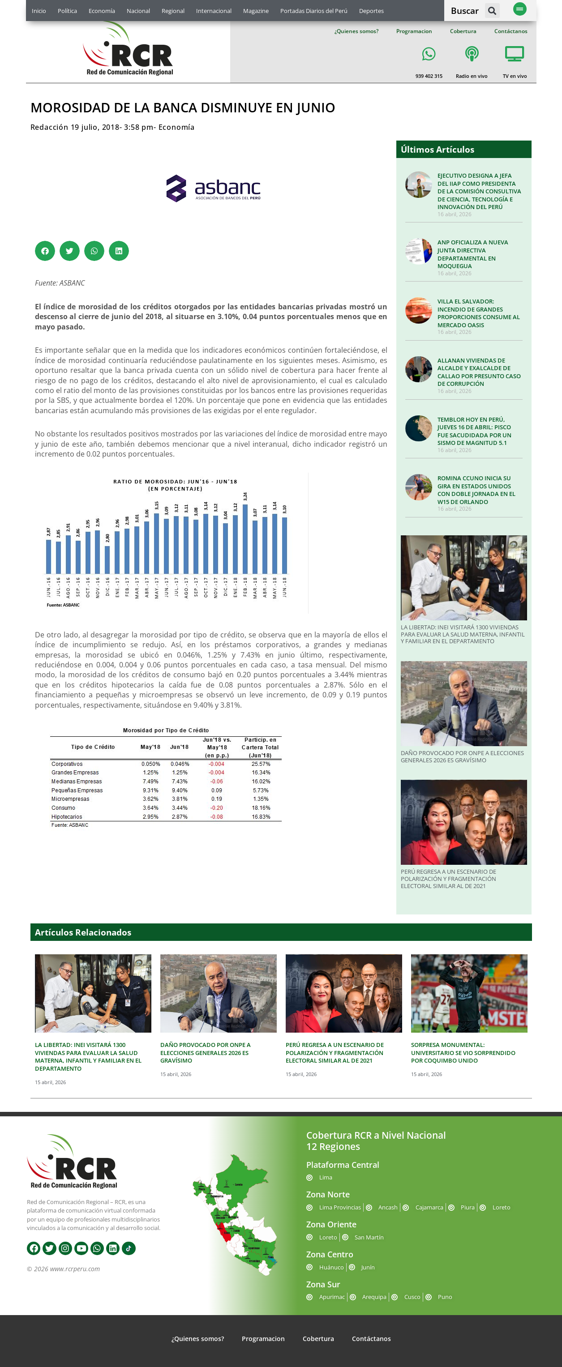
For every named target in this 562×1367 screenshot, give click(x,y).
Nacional (138, 11)
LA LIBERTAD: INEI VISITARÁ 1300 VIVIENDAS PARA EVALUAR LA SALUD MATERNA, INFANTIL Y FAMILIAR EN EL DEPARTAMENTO (463, 634)
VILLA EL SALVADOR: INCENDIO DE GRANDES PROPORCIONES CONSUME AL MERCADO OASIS (479, 313)
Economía (102, 11)
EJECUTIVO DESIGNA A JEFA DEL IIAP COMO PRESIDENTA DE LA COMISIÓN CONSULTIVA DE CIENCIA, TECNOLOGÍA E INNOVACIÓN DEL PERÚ (479, 191)
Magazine (256, 11)
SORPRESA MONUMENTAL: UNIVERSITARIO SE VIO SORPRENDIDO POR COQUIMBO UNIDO (463, 1052)
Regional (173, 11)
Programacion (414, 31)
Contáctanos (511, 31)
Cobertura (463, 31)
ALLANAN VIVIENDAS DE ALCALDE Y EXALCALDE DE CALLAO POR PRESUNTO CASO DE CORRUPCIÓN (479, 372)
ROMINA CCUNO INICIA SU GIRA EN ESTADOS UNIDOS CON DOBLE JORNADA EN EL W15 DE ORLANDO (476, 490)
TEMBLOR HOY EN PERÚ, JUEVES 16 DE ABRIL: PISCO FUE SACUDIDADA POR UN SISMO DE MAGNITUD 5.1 (474, 431)
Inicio (39, 11)
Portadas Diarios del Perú (313, 11)
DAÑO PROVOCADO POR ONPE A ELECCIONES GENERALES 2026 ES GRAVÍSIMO (462, 756)
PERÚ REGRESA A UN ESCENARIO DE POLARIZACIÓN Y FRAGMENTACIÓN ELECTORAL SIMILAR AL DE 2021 (448, 878)
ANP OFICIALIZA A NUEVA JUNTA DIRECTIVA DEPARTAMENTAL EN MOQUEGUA (473, 254)
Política (67, 11)
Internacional (214, 11)
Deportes (371, 11)
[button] (492, 10)
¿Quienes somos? (356, 31)
